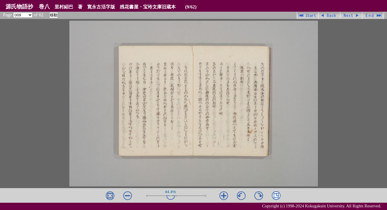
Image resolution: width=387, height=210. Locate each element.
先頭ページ (308, 15)
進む (351, 15)
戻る (329, 15)
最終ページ (373, 15)
